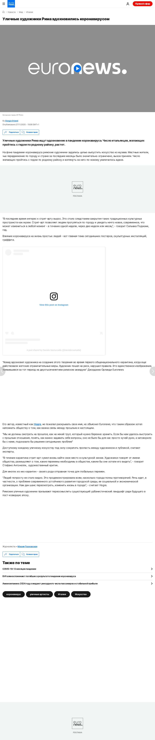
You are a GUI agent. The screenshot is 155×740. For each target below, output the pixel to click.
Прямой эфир (142, 3)
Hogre (37, 424)
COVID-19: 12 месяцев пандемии (19, 568)
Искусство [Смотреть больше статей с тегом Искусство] (81, 594)
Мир (21, 12)
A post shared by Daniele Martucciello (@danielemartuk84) (54, 350)
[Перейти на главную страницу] (11, 3)
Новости (12, 12)
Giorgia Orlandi (11, 121)
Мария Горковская (27, 546)
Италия (29, 12)
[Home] (3, 12)
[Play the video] (77, 68)
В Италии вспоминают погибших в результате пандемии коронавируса (39, 576)
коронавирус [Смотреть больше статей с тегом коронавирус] (13, 594)
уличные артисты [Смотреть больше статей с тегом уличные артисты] (39, 594)
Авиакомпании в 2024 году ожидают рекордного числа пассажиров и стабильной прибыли (49, 583)
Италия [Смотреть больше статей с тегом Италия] (62, 594)
